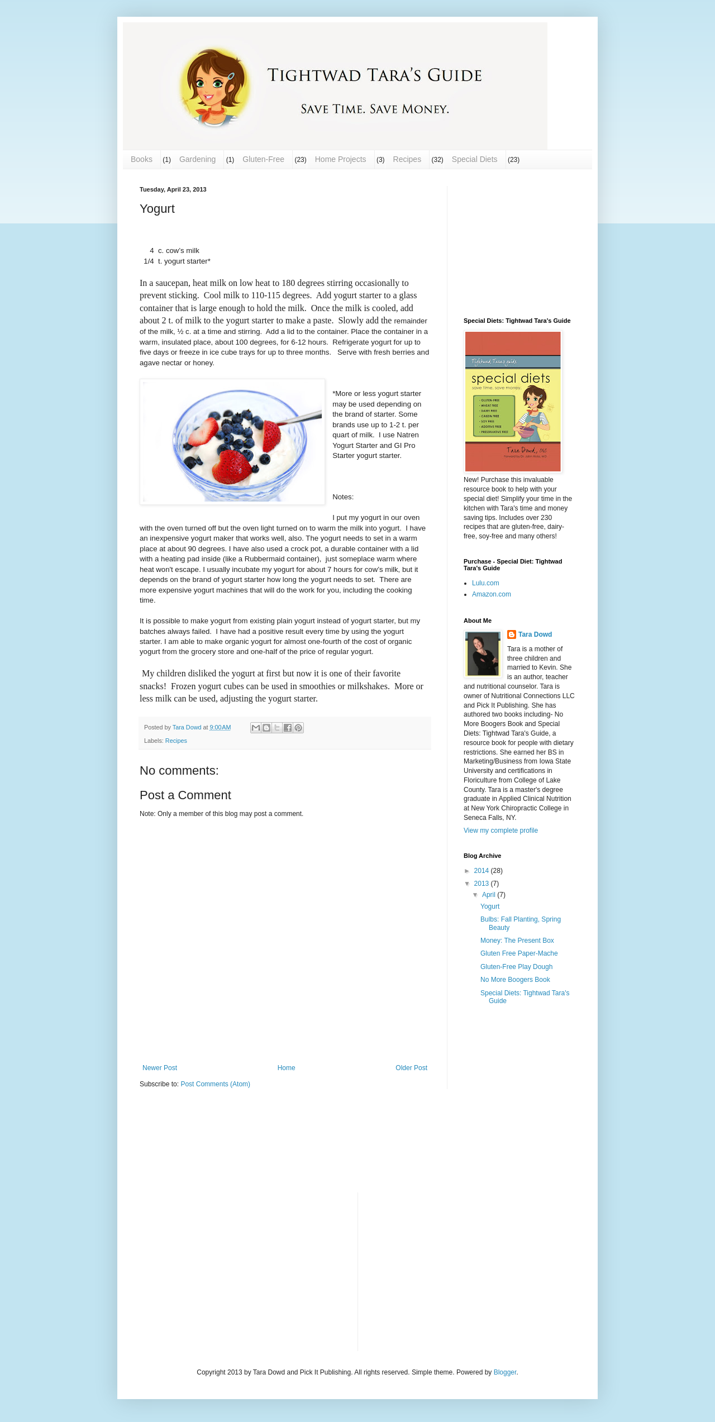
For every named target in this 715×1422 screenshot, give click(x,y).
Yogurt (489, 906)
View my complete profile (501, 830)
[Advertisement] (519, 242)
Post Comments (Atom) (215, 1084)
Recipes (407, 159)
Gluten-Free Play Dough (516, 967)
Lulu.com (485, 583)
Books (141, 159)
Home (286, 1068)
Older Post (411, 1068)
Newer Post (159, 1068)
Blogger (505, 1372)
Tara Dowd (535, 634)
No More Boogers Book (515, 980)
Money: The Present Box (517, 940)
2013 (482, 883)
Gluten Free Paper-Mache (519, 953)
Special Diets (475, 159)
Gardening (197, 159)
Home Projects (340, 159)
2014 (482, 871)
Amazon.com (491, 594)
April (489, 895)
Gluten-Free (263, 159)
